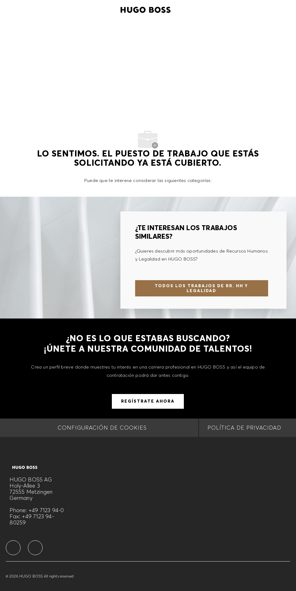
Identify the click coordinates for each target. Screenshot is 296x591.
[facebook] (13, 547)
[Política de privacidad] (244, 428)
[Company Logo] (145, 9)
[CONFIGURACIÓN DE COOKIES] (102, 428)
